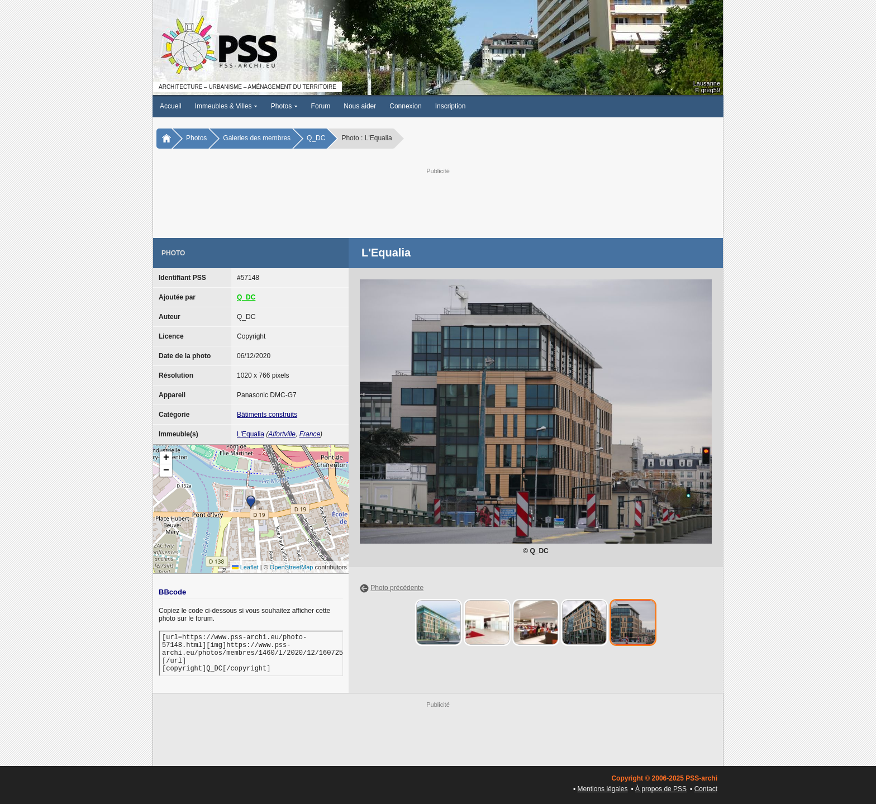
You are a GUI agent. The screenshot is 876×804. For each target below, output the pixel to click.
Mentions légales (602, 789)
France (309, 434)
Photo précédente (396, 588)
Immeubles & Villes (226, 106)
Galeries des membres (257, 138)
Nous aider (360, 106)
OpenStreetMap (291, 567)
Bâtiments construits (267, 414)
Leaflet (245, 567)
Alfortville (282, 434)
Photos (284, 106)
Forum (321, 106)
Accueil (171, 106)
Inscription (450, 106)
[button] (250, 502)
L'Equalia (250, 434)
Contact (705, 789)
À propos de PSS (661, 789)
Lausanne (706, 83)
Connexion (405, 106)
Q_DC (316, 138)
